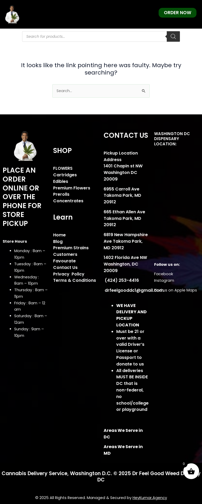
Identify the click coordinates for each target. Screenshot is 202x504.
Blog (58, 241)
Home (59, 235)
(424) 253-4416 (121, 280)
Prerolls (61, 194)
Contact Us (65, 267)
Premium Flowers (71, 188)
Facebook (163, 274)
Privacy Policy (68, 274)
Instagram (164, 280)
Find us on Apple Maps (175, 290)
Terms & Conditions (74, 280)
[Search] (173, 36)
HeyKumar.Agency (150, 497)
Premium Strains (71, 248)
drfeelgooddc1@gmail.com (134, 290)
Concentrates (68, 201)
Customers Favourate (65, 257)
